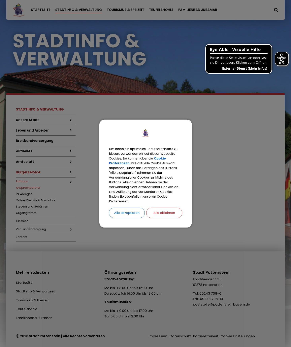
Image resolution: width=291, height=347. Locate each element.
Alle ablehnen (164, 212)
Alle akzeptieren (127, 212)
